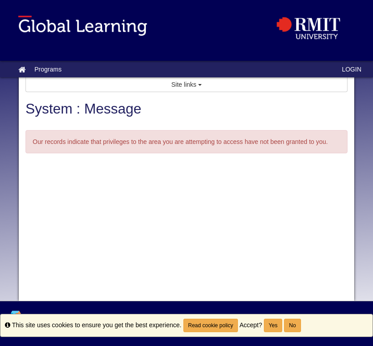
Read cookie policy (210, 325)
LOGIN (351, 69)
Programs (48, 69)
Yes (273, 325)
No (292, 325)
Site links (186, 84)
